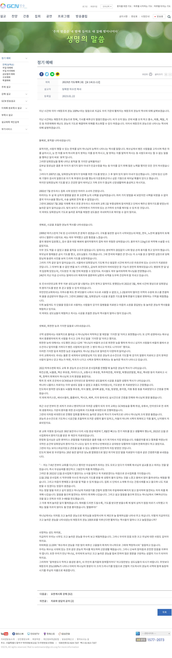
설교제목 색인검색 (10, 122)
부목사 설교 (7, 115)
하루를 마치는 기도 (162, 6)
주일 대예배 (8, 68)
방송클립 (82, 16)
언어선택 (106, 7)
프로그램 (64, 16)
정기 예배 (6, 58)
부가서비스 (7, 129)
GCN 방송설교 (8, 101)
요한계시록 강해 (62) (61, 594)
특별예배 (6, 80)
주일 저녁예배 (9, 71)
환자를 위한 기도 (124, 6)
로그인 (85, 7)
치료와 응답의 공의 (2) (62, 601)
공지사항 (123, 16)
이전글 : (44, 601)
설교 (3, 16)
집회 (38, 16)
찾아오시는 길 (83, 639)
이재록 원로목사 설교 (12, 108)
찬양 (15, 16)
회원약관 (36, 639)
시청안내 (145, 16)
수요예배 (6, 77)
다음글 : (44, 594)
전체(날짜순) (8, 65)
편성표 (134, 16)
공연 (49, 16)
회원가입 (94, 7)
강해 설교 (6, 94)
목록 (164, 612)
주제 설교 (6, 87)
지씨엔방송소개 (8, 639)
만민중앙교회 (24, 639)
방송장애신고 (68, 639)
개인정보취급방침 (51, 639)
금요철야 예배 (9, 74)
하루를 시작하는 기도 (143, 6)
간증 (26, 16)
